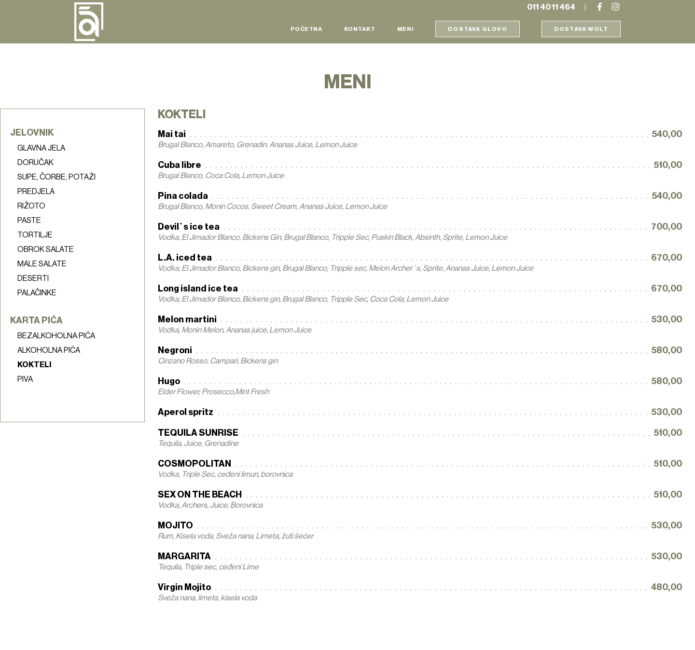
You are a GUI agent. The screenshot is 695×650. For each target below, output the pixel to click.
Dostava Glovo (477, 29)
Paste (29, 220)
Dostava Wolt (581, 29)
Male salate (42, 264)
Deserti (33, 278)
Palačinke (36, 293)
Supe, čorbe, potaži (56, 177)
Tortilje (35, 235)
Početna (306, 29)
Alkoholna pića (48, 350)
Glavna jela (41, 148)
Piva (25, 379)
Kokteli (34, 365)
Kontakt (359, 29)
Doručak (35, 162)
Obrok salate (45, 249)
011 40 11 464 (551, 7)
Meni (405, 29)
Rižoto (31, 206)
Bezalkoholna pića (56, 336)
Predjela (36, 191)
